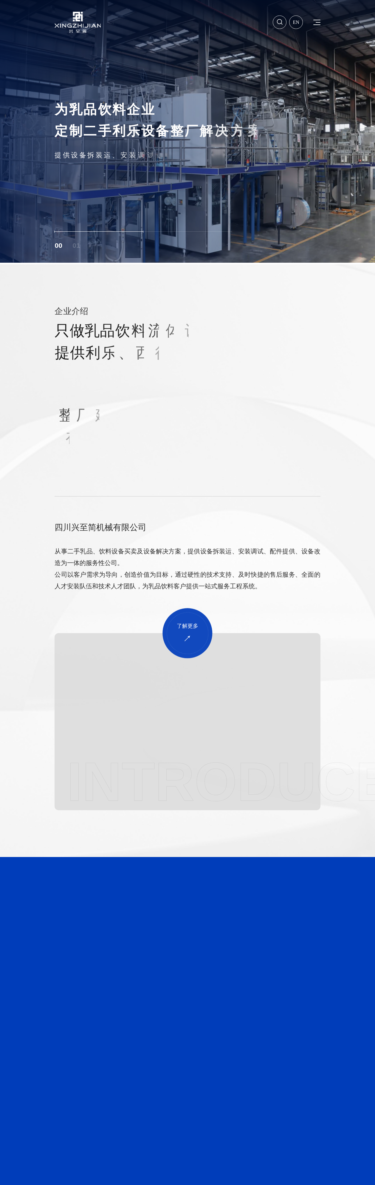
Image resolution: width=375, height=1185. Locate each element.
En (296, 21)
